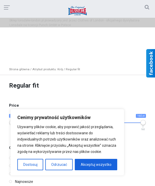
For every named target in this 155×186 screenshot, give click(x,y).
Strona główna (19, 69)
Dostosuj (30, 164)
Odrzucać (59, 164)
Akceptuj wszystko (96, 164)
